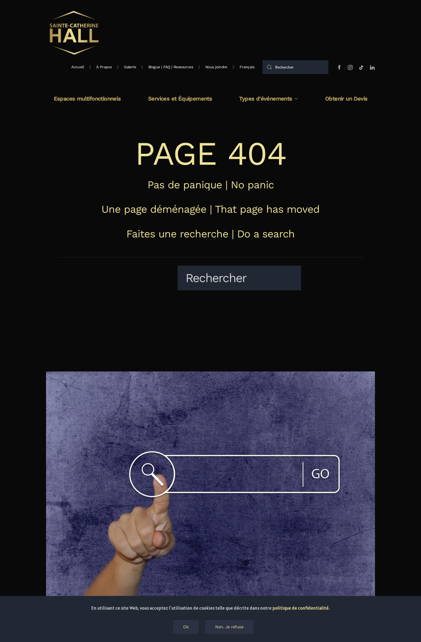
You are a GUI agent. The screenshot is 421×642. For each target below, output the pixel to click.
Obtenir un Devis (346, 98)
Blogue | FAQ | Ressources (170, 67)
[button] (247, 67)
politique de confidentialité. (301, 608)
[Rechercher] (295, 67)
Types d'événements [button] (268, 98)
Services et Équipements (180, 98)
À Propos (104, 67)
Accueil (77, 67)
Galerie (130, 67)
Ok (186, 626)
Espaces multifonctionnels (87, 98)
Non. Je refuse (229, 626)
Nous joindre (216, 67)
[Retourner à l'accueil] (73, 32)
